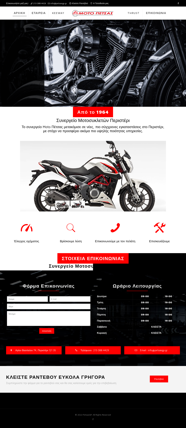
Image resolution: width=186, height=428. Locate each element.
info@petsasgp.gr (59, 3)
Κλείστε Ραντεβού (80, 3)
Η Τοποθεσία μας (101, 3)
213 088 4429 (39, 3)
